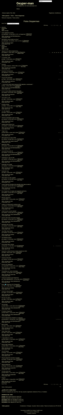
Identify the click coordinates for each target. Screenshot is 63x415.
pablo (11, 261)
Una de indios (5, 304)
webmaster (5, 34)
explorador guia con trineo (7, 224)
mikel (4, 99)
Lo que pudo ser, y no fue (7, 337)
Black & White (5, 324)
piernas (12, 207)
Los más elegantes (6, 111)
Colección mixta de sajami (7, 291)
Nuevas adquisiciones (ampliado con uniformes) (12, 317)
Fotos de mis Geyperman (7, 264)
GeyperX (3, 377)
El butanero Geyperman (7, 311)
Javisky (5, 239)
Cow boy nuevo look (6, 371)
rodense (12, 227)
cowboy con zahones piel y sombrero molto (11, 204)
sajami (11, 42)
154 (58, 52)
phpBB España (36, 411)
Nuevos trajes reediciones (7, 344)
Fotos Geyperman (31, 21)
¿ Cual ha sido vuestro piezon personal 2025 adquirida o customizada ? (17, 84)
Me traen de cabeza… (6, 297)
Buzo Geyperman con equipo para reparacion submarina (14, 191)
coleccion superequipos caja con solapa (10, 117)
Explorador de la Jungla (7, 164)
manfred (5, 92)
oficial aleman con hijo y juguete (9, 177)
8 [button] (60, 25)
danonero (12, 94)
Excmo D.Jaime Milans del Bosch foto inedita (11, 91)
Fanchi (11, 54)
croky (11, 348)
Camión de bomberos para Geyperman (10, 277)
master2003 (13, 67)
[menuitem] (11, 13)
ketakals (12, 288)
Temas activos (15, 17)
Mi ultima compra (5, 104)
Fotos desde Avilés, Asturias (8, 244)
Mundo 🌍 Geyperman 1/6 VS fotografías (11, 284)
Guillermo (5, 52)
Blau (4, 59)
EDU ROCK (6, 132)
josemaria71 (6, 319)
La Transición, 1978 (6, 57)
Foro (21, 41)
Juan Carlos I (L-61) (6, 97)
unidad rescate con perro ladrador (9, 211)
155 (60, 52)
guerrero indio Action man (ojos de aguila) (11, 217)
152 (54, 52)
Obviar (18, 8)
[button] (49, 25)
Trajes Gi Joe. (5, 131)
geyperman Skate (5, 144)
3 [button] (54, 25)
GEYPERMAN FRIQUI (7, 237)
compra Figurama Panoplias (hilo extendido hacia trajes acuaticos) (16, 184)
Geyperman (22, 34)
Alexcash (5, 246)
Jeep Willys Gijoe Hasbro (7, 231)
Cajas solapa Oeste (6, 331)
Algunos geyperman (6, 364)
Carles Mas (12, 187)
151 (52, 52)
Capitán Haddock (7, 65)
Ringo (4, 272)
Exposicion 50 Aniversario (7, 71)
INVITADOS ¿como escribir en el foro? (10, 39)
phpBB (28, 410)
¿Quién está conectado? (9, 390)
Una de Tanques (5, 351)
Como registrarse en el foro (8, 32)
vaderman (5, 72)
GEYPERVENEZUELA (15, 36)
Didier (4, 105)
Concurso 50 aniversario (7, 77)
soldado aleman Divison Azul (8, 124)
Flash (4, 79)
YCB (4, 286)
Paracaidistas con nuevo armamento (10, 271)
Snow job (4, 64)
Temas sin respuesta (7, 17)
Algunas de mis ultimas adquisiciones (10, 51)
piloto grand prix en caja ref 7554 (9, 137)
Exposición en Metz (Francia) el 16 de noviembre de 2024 (14, 251)
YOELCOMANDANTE (15, 214)
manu (11, 354)
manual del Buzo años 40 (7, 151)
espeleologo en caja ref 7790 (8, 157)
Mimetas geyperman (6, 197)
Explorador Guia (5, 171)
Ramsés (12, 127)
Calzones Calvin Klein (6, 257)
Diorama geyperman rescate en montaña (11, 357)
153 (56, 52)
